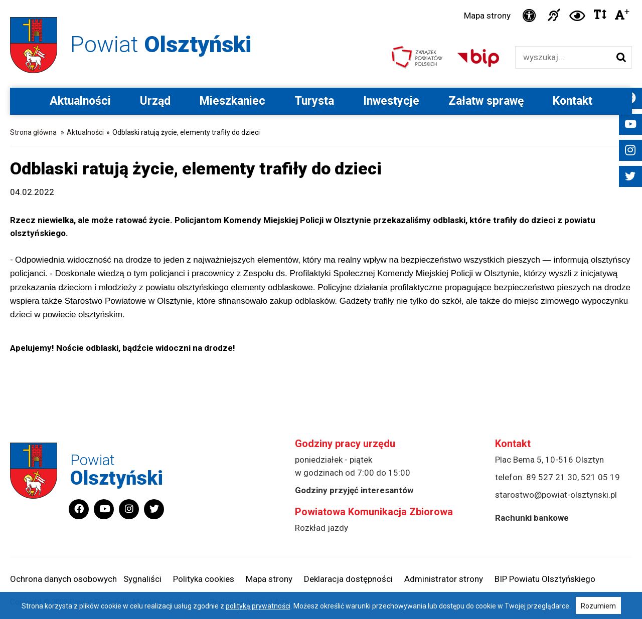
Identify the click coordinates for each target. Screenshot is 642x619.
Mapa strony (487, 16)
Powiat (160, 44)
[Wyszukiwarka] (563, 57)
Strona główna (33, 132)
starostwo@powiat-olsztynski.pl (556, 495)
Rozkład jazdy (321, 528)
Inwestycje (391, 101)
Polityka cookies (203, 579)
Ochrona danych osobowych (63, 579)
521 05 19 (600, 477)
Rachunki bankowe (532, 518)
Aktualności (80, 101)
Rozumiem (598, 606)
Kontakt (572, 101)
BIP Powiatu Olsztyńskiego (545, 579)
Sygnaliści (142, 579)
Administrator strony (443, 579)
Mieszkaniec (232, 101)
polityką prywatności (258, 606)
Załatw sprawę (486, 101)
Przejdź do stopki (321, 0)
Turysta (314, 101)
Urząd (155, 101)
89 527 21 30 (551, 477)
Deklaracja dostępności (348, 579)
